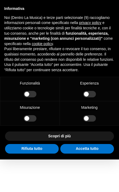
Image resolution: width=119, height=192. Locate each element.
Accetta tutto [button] (87, 148)
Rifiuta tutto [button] (32, 148)
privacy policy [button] (90, 23)
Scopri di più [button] (59, 136)
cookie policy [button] (42, 44)
